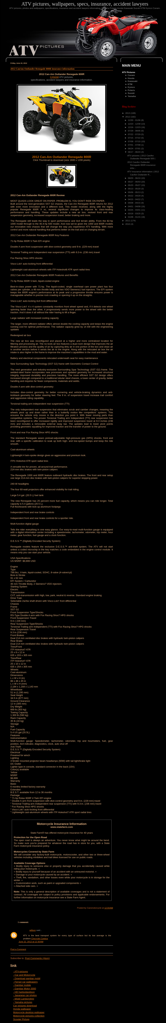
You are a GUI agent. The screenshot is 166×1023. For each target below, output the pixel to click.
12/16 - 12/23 (134, 127)
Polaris (131, 90)
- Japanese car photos (25, 995)
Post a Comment (18, 949)
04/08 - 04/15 (134, 203)
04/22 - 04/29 (134, 195)
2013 (128, 113)
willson (33, 930)
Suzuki (131, 93)
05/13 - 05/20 (134, 188)
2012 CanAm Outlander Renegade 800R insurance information (43, 68)
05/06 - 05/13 (134, 192)
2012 (128, 116)
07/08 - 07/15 (134, 141)
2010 (128, 224)
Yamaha (132, 96)
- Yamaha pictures (22, 1002)
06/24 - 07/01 (134, 148)
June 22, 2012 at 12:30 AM (31, 942)
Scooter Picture (21, 1019)
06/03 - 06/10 (134, 178)
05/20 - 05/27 (134, 185)
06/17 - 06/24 (134, 152)
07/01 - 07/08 (134, 145)
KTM (130, 84)
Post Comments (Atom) (37, 958)
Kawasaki (133, 81)
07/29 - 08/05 (134, 130)
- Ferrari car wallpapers (25, 982)
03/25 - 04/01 (134, 210)
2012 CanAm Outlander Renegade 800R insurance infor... (141, 165)
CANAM (54, 77)
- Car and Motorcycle (24, 975)
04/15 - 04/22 (134, 199)
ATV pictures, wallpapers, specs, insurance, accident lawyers (84, 4)
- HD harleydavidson (24, 992)
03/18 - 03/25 (134, 213)
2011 (128, 220)
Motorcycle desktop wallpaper (29, 1012)
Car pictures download (25, 1005)
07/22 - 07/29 (134, 134)
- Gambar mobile (22, 985)
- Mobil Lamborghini (23, 998)
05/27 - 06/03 (134, 181)
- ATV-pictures (20, 971)
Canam (131, 75)
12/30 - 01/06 (134, 120)
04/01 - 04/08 (134, 206)
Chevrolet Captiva (39, 938)
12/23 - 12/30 (134, 124)
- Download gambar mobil (26, 978)
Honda (131, 78)
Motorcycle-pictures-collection (29, 1015)
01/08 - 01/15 (134, 217)
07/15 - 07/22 (134, 138)
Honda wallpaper (22, 1009)
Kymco (131, 87)
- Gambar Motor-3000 (24, 988)
